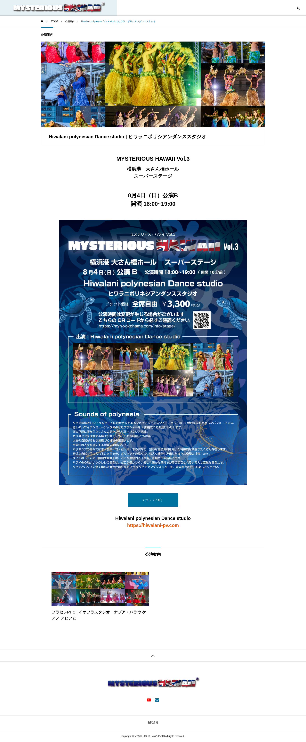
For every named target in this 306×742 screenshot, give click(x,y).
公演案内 (47, 34)
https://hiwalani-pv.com (153, 525)
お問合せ (153, 722)
